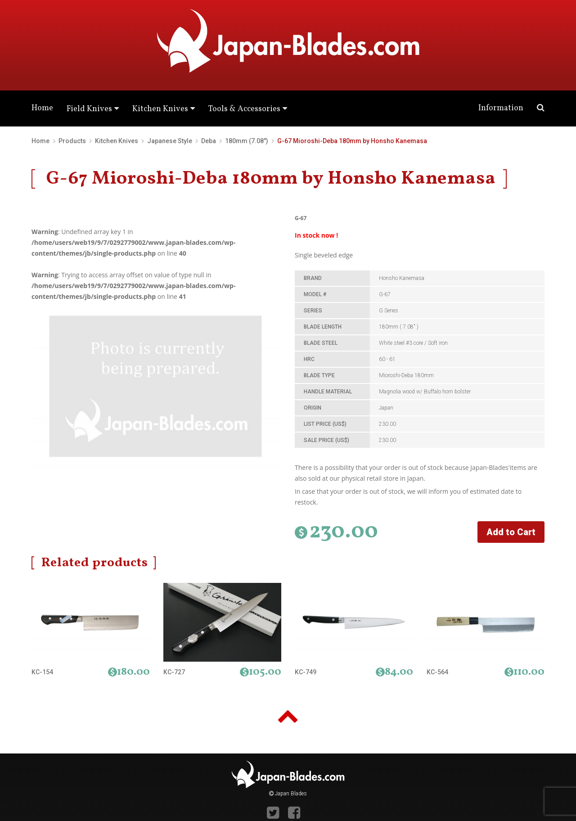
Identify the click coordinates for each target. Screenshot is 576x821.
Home (42, 108)
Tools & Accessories (244, 109)
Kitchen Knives (160, 109)
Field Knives (89, 109)
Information (500, 108)
